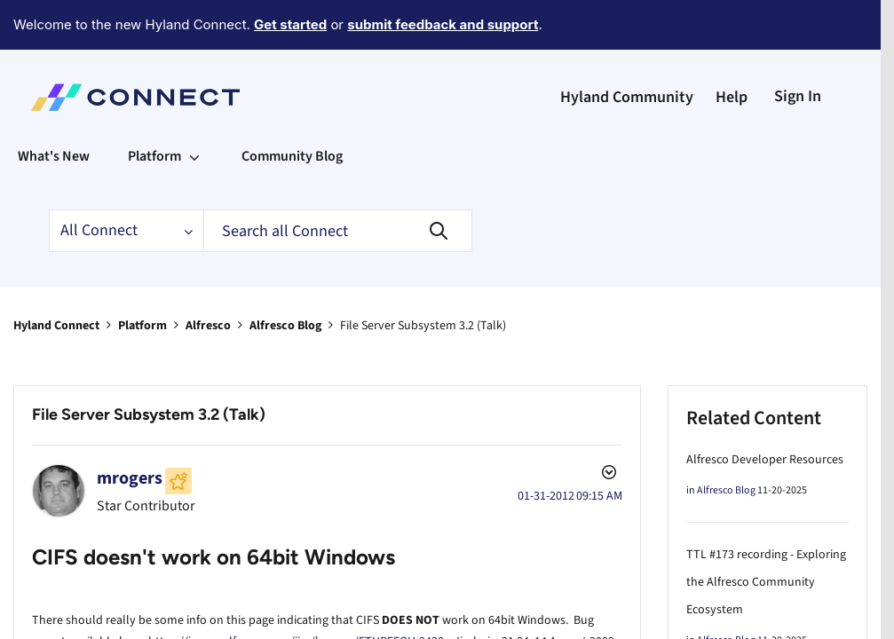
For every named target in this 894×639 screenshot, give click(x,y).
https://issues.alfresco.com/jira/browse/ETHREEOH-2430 (296, 593)
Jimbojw (476, 593)
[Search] (337, 182)
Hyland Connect (56, 277)
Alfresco (208, 277)
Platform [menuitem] (154, 107)
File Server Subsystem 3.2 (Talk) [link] (423, 277)
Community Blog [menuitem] (292, 107)
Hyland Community (626, 48)
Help (732, 48)
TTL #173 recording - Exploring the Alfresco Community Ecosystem (766, 533)
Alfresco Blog (285, 277)
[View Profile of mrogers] (129, 429)
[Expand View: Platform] (194, 107)
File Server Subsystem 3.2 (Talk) (148, 365)
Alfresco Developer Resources (764, 411)
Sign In (797, 47)
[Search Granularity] (126, 182)
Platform (142, 277)
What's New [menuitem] (54, 107)
